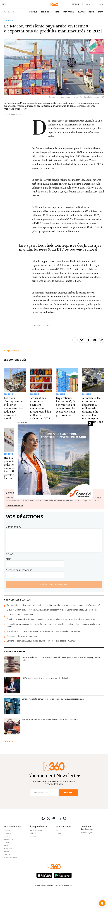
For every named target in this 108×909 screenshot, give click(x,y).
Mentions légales (87, 849)
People (6, 868)
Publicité (33, 850)
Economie (45, 28)
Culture (81, 28)
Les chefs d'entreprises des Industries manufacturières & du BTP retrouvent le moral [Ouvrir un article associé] (60, 263)
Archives (33, 853)
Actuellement (9, 28)
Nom (8, 575)
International (68, 28)
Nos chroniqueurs (10, 874)
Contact (58, 850)
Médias (91, 28)
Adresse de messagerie (19, 586)
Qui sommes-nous (36, 847)
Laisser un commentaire (54, 601)
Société (56, 28)
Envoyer (68, 809)
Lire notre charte (14, 522)
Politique (33, 28)
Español (89, 4)
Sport (100, 28)
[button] (102, 903)
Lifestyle (7, 871)
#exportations (12, 367)
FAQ (56, 847)
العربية (101, 4)
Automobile (8, 865)
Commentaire (13, 543)
